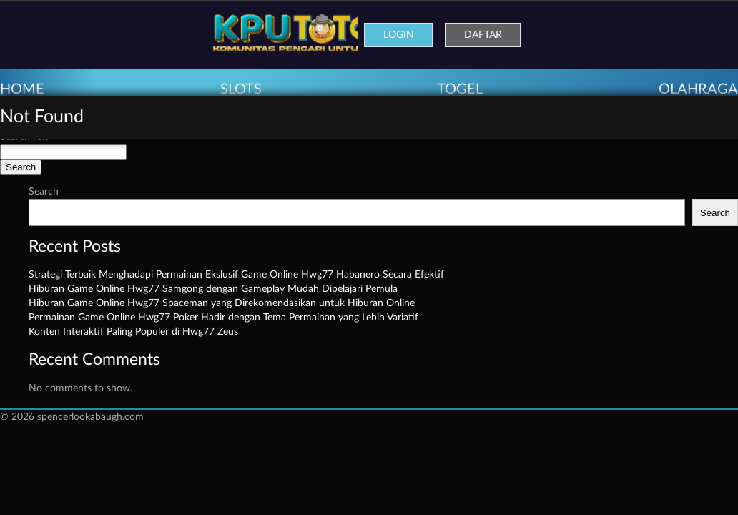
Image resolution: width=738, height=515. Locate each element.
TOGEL (460, 89)
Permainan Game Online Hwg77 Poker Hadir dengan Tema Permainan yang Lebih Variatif (223, 318)
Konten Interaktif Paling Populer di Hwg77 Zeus (133, 332)
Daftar (483, 35)
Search (44, 192)
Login (398, 35)
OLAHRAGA (698, 89)
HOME (22, 89)
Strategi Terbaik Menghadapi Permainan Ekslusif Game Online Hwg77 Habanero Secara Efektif (236, 275)
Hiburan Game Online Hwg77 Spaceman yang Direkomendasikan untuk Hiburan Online (222, 303)
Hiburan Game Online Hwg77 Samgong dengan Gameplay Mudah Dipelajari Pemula (213, 289)
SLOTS (241, 89)
